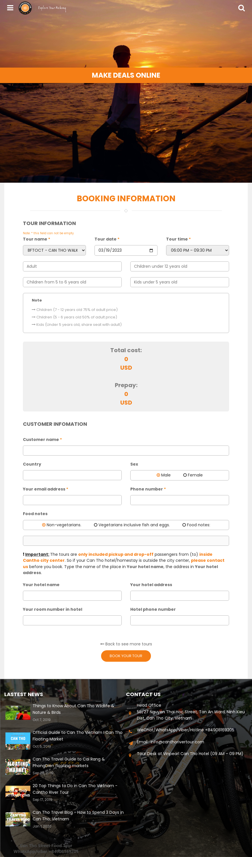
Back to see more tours (126, 644)
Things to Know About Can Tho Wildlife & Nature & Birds (73, 709)
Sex (134, 464)
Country (32, 464)
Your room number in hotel (52, 609)
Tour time (178, 239)
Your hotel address (151, 585)
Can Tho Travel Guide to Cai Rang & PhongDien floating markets (69, 762)
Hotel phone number (153, 609)
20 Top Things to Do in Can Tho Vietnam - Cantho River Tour (75, 789)
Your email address (45, 489)
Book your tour (126, 656)
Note (37, 300)
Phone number (148, 489)
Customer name (42, 439)
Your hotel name (41, 585)
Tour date (106, 239)
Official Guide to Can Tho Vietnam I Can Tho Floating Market (78, 736)
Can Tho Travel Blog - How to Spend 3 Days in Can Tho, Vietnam (78, 815)
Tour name (36, 239)
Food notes (35, 514)
